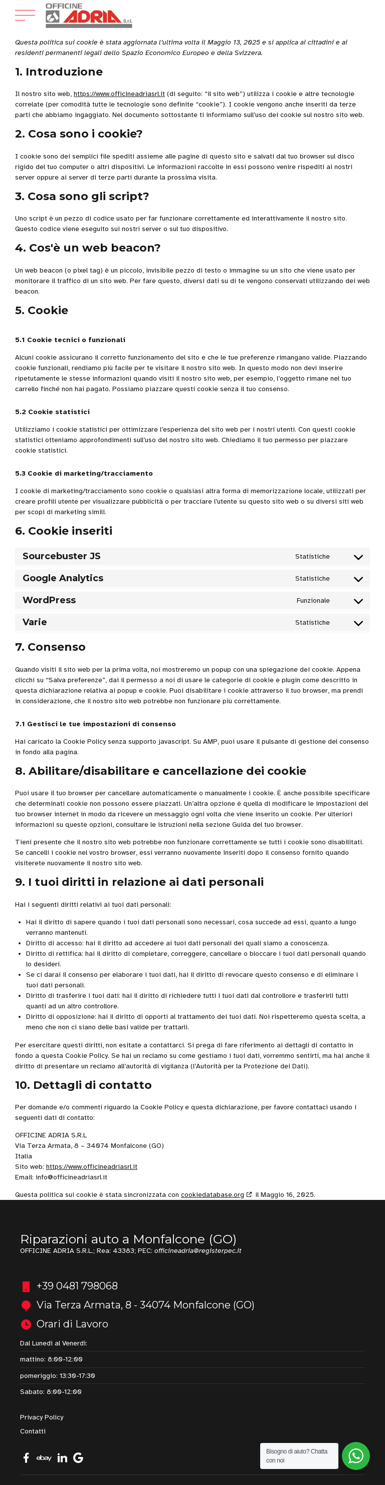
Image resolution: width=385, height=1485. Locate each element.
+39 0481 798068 (77, 1286)
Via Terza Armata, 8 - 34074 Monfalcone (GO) (146, 1305)
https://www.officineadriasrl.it (119, 94)
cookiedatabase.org (212, 1194)
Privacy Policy (41, 1417)
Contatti (33, 1431)
